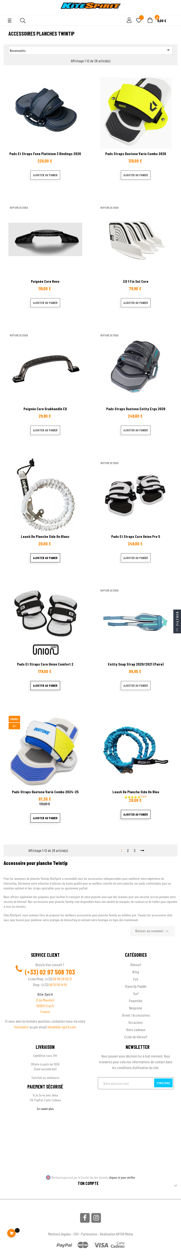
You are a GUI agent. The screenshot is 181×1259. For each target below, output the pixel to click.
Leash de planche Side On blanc (45, 536)
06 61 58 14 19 (58, 984)
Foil (135, 979)
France (45, 1011)
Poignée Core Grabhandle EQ (45, 408)
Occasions (135, 1022)
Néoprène (135, 1008)
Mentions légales (59, 1234)
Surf (136, 993)
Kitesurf (135, 964)
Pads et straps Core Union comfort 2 (45, 664)
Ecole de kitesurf (135, 1036)
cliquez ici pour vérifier (122, 1177)
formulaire (21, 1027)
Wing (135, 971)
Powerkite (135, 1000)
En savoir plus (45, 1109)
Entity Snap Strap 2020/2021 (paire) (136, 664)
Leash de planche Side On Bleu (135, 791)
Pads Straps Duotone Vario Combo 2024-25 (45, 791)
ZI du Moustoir (45, 1000)
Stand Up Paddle (135, 986)
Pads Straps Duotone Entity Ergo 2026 (135, 408)
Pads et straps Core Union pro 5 (135, 536)
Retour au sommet (152, 931)
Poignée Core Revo (45, 281)
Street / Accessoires (136, 1015)
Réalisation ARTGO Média (116, 1234)
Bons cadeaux (135, 1029)
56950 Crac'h (45, 1005)
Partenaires (89, 1234)
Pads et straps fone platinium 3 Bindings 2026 (45, 153)
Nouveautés (90, 50)
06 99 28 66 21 (62, 978)
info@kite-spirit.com (61, 1027)
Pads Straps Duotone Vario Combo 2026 (135, 153)
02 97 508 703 (57, 972)
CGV (76, 1234)
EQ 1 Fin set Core (135, 281)
